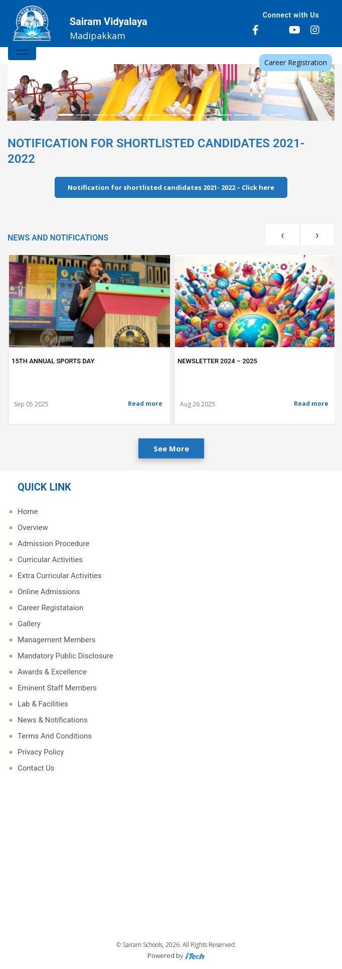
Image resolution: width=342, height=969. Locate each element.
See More (171, 448)
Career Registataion (50, 607)
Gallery (29, 623)
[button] (32, 64)
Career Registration (295, 62)
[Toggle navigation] (22, 50)
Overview (33, 527)
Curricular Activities (50, 559)
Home (28, 511)
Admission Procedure (53, 543)
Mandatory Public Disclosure (65, 655)
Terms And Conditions (55, 736)
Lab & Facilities (43, 703)
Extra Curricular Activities (59, 575)
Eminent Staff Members (57, 687)
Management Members (57, 639)
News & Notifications (53, 719)
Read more (145, 403)
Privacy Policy (41, 752)
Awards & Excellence (52, 671)
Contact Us (36, 768)
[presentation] (282, 234)
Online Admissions (49, 591)
